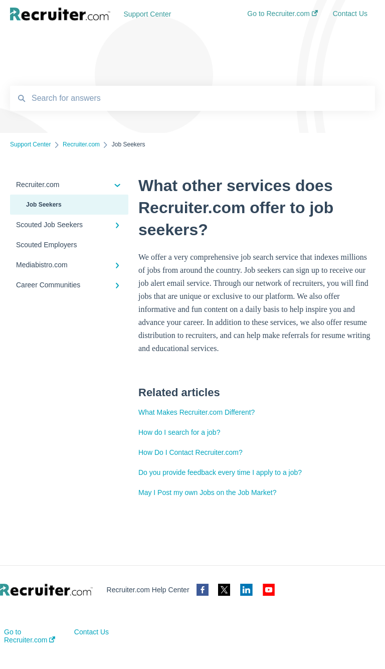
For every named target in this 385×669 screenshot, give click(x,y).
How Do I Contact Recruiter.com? (190, 452)
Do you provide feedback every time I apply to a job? (220, 472)
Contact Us (91, 632)
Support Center (147, 14)
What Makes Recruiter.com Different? (196, 412)
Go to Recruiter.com (29, 636)
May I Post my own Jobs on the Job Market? (207, 492)
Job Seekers (44, 204)
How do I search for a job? (179, 432)
